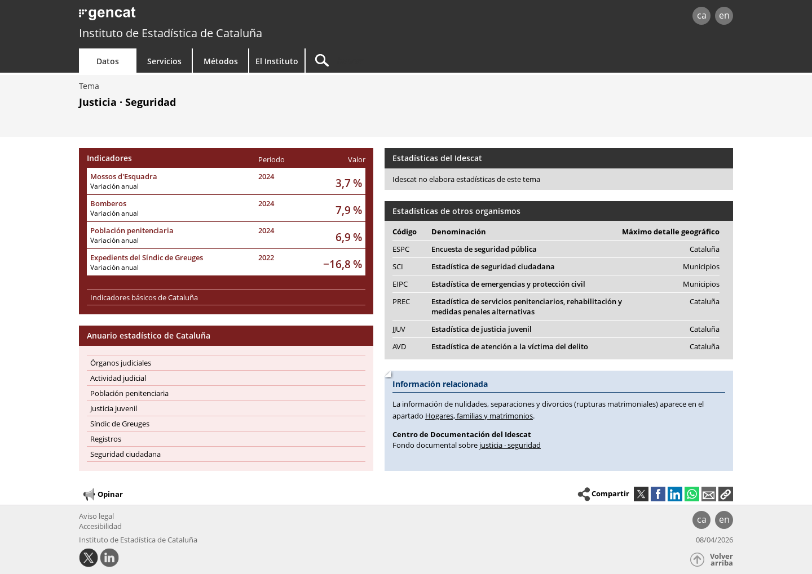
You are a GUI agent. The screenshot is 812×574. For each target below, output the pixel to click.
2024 (266, 176)
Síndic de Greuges (119, 424)
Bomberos (108, 203)
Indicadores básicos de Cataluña (144, 297)
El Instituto (276, 61)
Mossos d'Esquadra (123, 176)
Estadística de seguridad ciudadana (493, 266)
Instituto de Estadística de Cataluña (170, 33)
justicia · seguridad (510, 445)
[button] (725, 494)
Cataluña (705, 249)
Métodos (221, 61)
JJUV (398, 329)
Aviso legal (96, 516)
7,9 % (349, 209)
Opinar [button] (102, 494)
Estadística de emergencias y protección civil (508, 284)
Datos (107, 61)
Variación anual (114, 186)
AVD (399, 346)
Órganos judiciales (120, 363)
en (724, 15)
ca (702, 15)
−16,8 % (342, 264)
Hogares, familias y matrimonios (479, 416)
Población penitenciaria (132, 230)
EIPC (400, 284)
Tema (89, 86)
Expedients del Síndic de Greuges (146, 257)
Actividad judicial (118, 378)
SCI (397, 266)
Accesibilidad (100, 526)
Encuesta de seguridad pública (484, 249)
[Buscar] (401, 60)
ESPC (400, 249)
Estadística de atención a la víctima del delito (509, 346)
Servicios (164, 61)
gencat (210, 16)
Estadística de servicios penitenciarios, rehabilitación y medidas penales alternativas (526, 306)
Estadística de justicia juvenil (481, 329)
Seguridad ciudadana (125, 454)
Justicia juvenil (113, 408)
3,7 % (349, 182)
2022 (266, 257)
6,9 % (349, 236)
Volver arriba (721, 560)
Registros (105, 439)
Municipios (701, 266)
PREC (401, 301)
